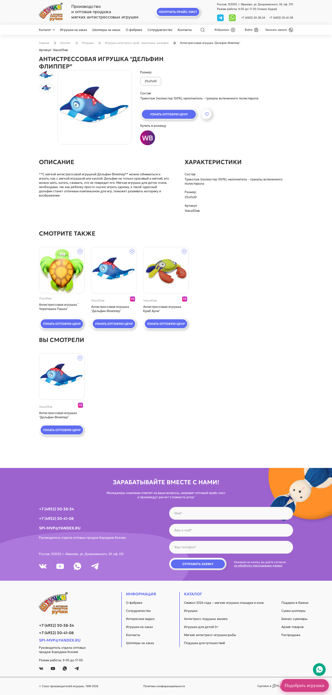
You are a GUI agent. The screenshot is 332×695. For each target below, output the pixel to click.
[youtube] (60, 566)
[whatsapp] (232, 17)
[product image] (95, 107)
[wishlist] (224, 30)
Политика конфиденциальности (164, 686)
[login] (251, 30)
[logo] (50, 11)
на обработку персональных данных (258, 565)
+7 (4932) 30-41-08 (281, 17)
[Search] (203, 30)
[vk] (43, 566)
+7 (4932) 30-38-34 (253, 17)
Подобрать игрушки (304, 685)
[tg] (221, 17)
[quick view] (62, 270)
